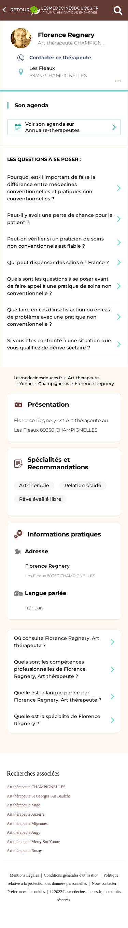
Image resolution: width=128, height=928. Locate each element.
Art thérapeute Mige (23, 805)
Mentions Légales (24, 875)
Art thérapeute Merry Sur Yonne (33, 841)
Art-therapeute (83, 377)
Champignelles (53, 383)
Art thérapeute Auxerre (26, 814)
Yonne (25, 383)
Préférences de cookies (26, 891)
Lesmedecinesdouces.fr (38, 377)
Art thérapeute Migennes (27, 823)
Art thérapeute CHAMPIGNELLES (77, 43)
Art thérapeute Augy (23, 832)
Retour (19, 9)
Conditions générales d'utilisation (71, 875)
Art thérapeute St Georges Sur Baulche (39, 796)
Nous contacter (104, 883)
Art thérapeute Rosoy (24, 850)
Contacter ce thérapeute (54, 57)
